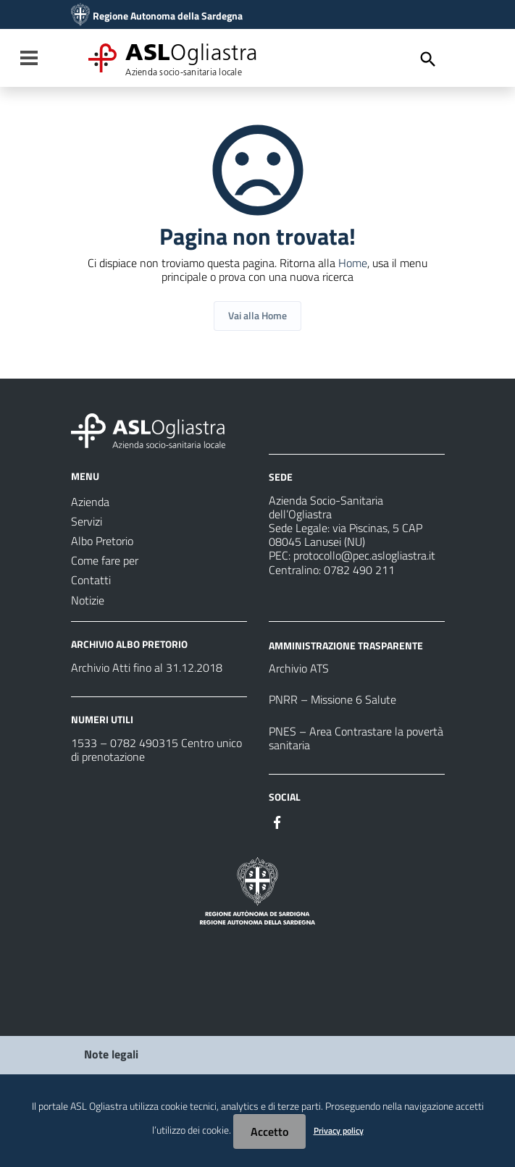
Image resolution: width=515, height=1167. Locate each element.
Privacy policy (339, 1130)
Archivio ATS (299, 668)
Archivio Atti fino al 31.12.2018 (146, 667)
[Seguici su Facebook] (277, 821)
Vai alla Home (257, 315)
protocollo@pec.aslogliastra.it (364, 555)
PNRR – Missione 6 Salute (332, 699)
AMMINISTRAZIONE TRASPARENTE (346, 644)
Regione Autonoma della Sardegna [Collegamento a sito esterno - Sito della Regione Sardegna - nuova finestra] (168, 16)
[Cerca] (428, 59)
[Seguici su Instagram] (303, 821)
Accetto (269, 1131)
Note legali (111, 1054)
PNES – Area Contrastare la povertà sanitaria (356, 738)
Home (352, 262)
